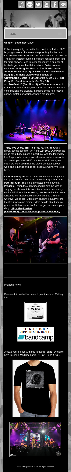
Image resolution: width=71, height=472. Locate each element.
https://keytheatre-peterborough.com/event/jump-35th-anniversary (32, 210)
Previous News (12, 284)
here (6, 355)
